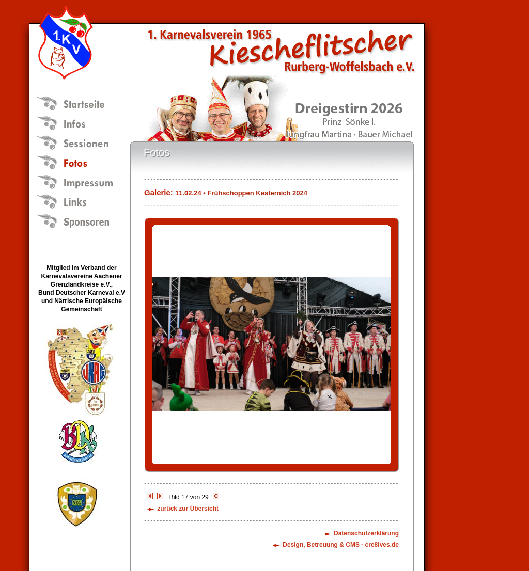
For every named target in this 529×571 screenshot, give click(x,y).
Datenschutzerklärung (366, 533)
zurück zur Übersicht (188, 508)
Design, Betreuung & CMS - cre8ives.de (341, 544)
